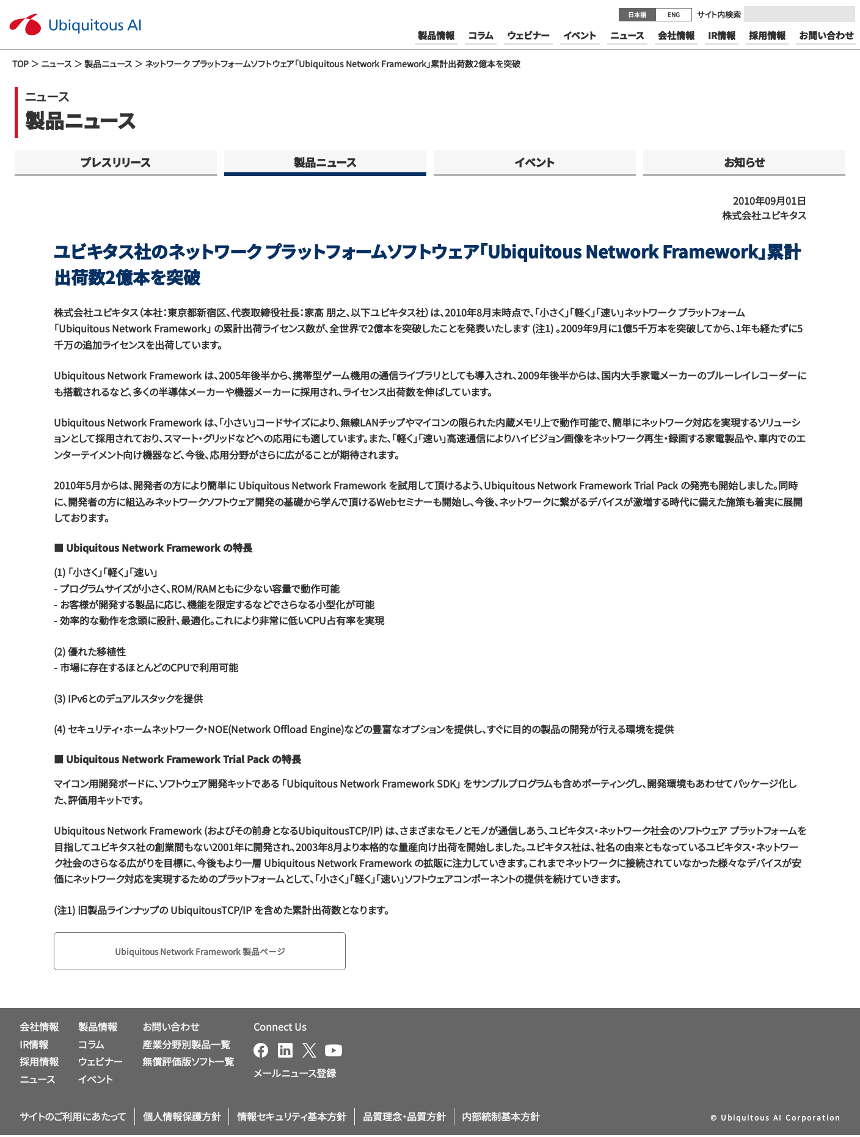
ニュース (56, 63)
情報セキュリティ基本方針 (291, 1118)
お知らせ (744, 162)
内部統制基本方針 (501, 1118)
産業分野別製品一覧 (186, 1046)
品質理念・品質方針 (404, 1118)
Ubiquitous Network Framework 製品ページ (214, 952)
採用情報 (39, 1063)
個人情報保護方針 (182, 1118)
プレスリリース (116, 162)
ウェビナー (100, 1063)
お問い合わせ (170, 1028)
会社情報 (39, 1028)
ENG (674, 14)
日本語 (637, 14)
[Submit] (842, 14)
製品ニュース (108, 63)
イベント (535, 162)
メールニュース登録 (294, 1075)
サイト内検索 (719, 14)
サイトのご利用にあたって (73, 1118)
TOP (20, 63)
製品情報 (97, 1028)
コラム (91, 1046)
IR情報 (34, 1046)
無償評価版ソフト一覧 (188, 1063)
